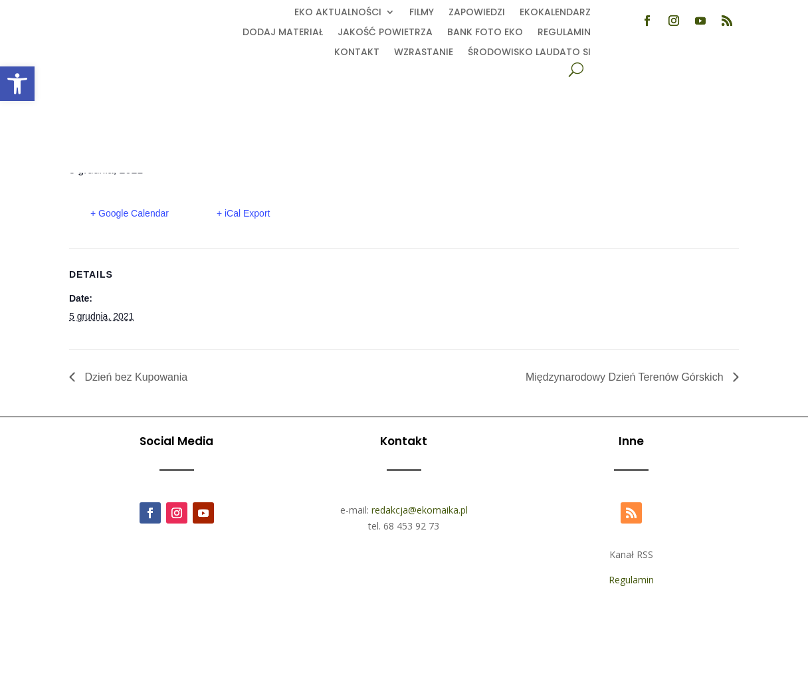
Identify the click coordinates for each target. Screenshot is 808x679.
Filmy (421, 13)
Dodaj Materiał (283, 33)
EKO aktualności (337, 13)
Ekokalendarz (555, 13)
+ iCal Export (243, 213)
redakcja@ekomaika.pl (419, 510)
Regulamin (564, 33)
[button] (17, 83)
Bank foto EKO (485, 33)
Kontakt (356, 52)
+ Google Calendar (129, 213)
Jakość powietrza (385, 33)
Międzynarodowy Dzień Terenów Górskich (626, 377)
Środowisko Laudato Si (529, 52)
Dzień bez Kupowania (134, 377)
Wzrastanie (423, 52)
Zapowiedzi (477, 13)
